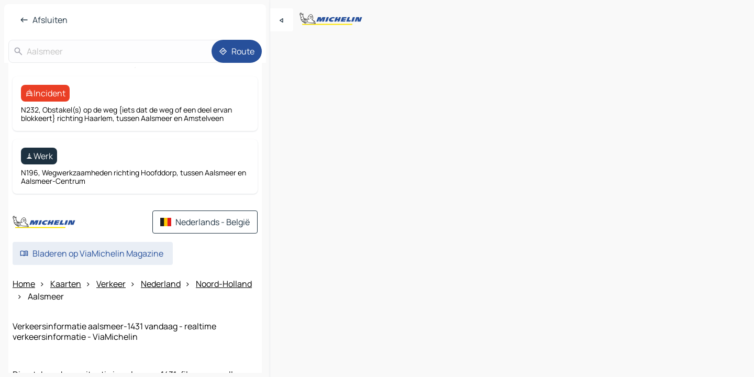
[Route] (237, 51)
